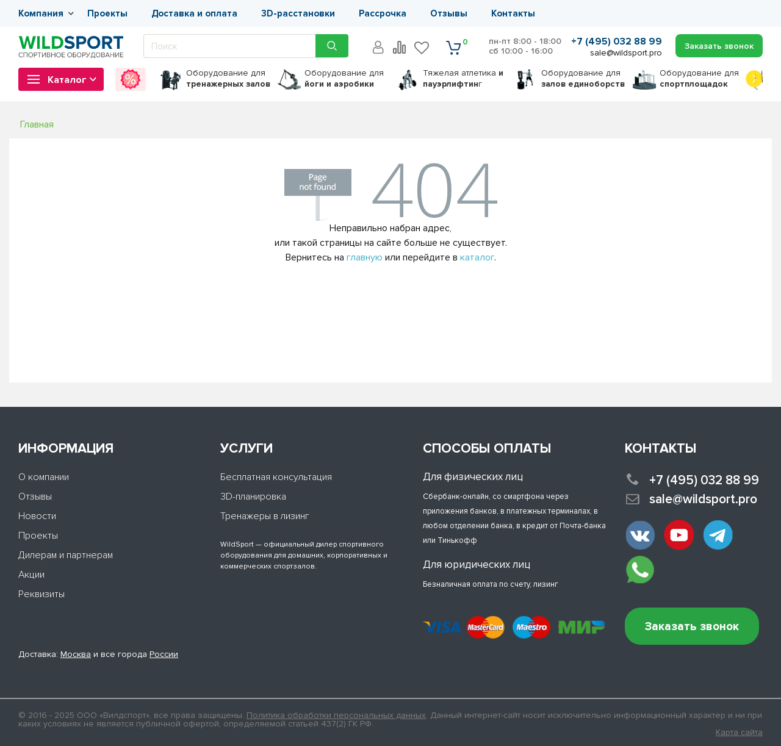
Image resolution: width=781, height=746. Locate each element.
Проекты (107, 13)
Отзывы (448, 13)
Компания (40, 13)
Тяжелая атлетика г (463, 78)
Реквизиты (41, 594)
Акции (31, 574)
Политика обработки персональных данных (336, 715)
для (228, 78)
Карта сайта (739, 732)
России (163, 654)
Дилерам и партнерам (65, 555)
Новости (37, 516)
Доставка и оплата (194, 13)
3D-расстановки (298, 13)
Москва (75, 654)
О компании (43, 477)
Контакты (513, 13)
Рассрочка (382, 13)
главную (365, 257)
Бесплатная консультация (276, 477)
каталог (477, 257)
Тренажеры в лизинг (264, 516)
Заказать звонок (692, 627)
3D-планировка (253, 496)
